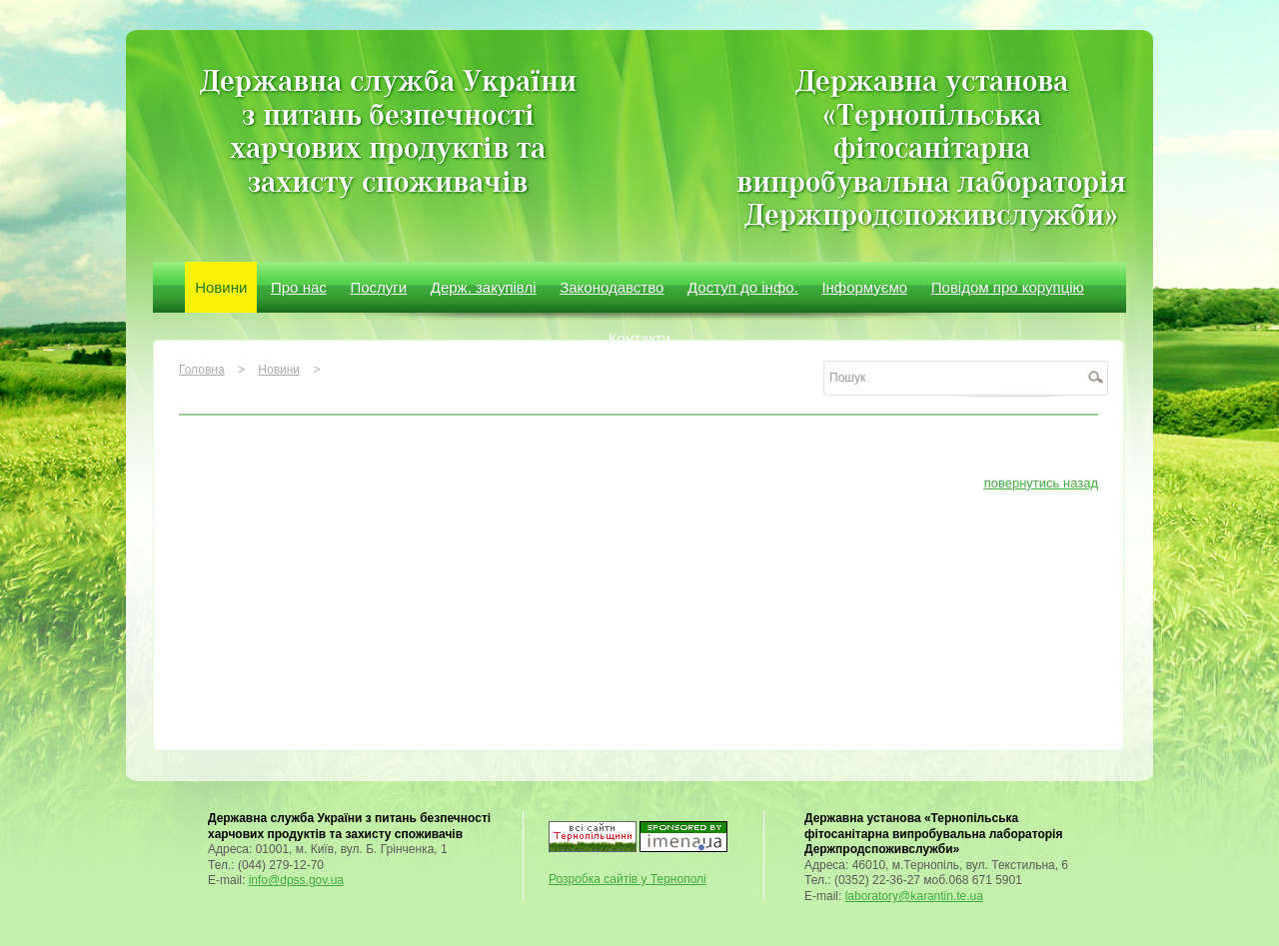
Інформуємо (864, 287)
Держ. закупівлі (484, 287)
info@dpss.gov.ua (296, 880)
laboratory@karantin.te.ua (914, 896)
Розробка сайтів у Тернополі (627, 879)
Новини (221, 287)
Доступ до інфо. (742, 287)
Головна (202, 370)
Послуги (378, 287)
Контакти (639, 338)
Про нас (299, 287)
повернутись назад (1041, 482)
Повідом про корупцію (1007, 287)
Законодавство (611, 287)
